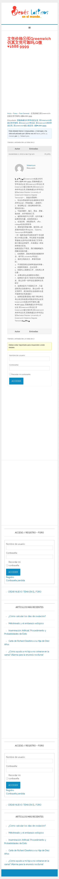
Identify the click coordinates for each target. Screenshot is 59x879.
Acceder (16, 381)
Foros (15, 113)
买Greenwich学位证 (27, 123)
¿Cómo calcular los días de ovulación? (27, 616)
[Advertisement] (29, 80)
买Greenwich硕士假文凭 (23, 126)
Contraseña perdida (15, 580)
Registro (10, 577)
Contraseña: (14, 365)
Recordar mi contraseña (21, 374)
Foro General (24, 113)
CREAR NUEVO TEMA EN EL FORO (24, 592)
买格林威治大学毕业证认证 (27, 120)
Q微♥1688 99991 (40, 126)
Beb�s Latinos (29, 12)
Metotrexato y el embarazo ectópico (26, 623)
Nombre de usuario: (17, 355)
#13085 (47, 154)
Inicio (9, 113)
